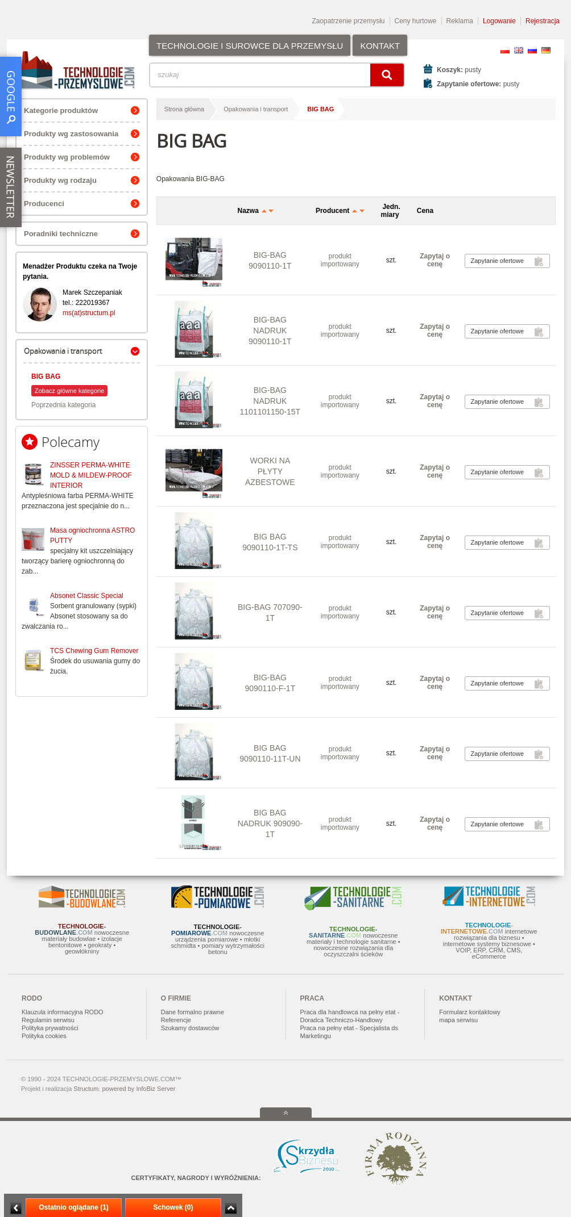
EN (518, 50)
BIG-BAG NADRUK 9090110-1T (270, 330)
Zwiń (230, 1208)
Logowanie (499, 21)
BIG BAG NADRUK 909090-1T (270, 823)
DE (546, 50)
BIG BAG (45, 376)
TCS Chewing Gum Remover (94, 651)
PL (505, 50)
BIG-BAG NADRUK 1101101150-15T (270, 401)
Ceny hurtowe (416, 21)
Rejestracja (543, 21)
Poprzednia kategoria (63, 405)
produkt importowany (340, 260)
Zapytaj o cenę (435, 260)
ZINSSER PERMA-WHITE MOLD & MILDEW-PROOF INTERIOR (91, 475)
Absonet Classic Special (86, 596)
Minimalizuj (16, 1208)
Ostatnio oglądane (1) (74, 1207)
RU (532, 50)
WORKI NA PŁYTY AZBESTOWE (270, 471)
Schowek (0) (173, 1207)
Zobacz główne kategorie (69, 390)
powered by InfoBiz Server (138, 1088)
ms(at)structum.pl (89, 313)
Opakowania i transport (256, 109)
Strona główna (184, 109)
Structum (85, 1088)
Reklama (459, 21)
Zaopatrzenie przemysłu (348, 21)
